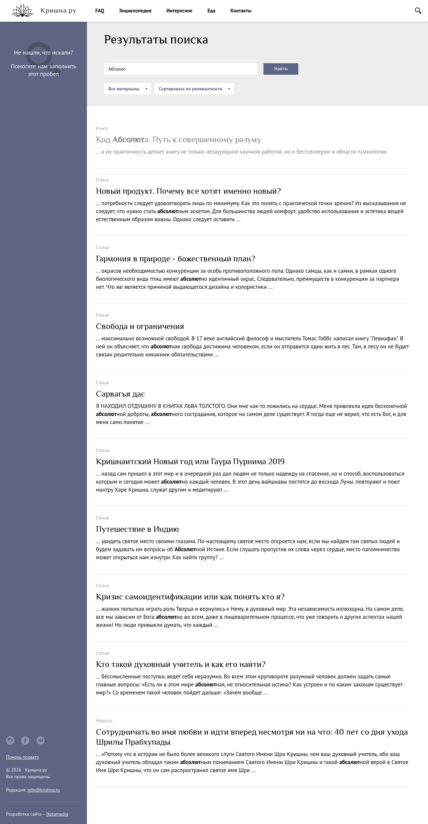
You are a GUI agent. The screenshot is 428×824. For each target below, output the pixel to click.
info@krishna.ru (43, 790)
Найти (281, 68)
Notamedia (57, 814)
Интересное (180, 10)
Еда (211, 10)
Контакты (240, 10)
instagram (10, 740)
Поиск (418, 10)
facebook (25, 740)
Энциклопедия (135, 10)
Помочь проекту (22, 757)
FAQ (99, 10)
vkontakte (40, 740)
